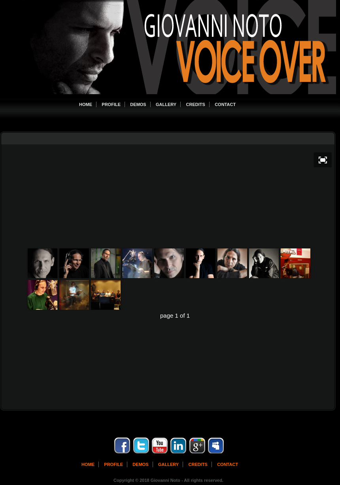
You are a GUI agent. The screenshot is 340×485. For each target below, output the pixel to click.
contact (227, 464)
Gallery (166, 104)
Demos (138, 104)
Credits (195, 104)
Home (85, 104)
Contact (225, 104)
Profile (111, 104)
